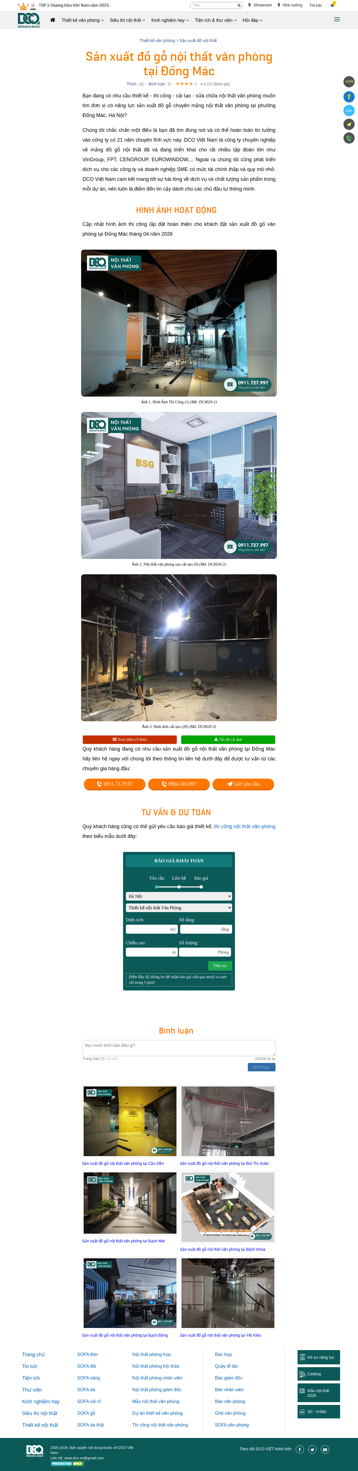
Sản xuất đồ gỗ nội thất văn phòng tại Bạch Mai (123, 1241)
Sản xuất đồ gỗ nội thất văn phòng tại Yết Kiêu (220, 1335)
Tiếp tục (220, 966)
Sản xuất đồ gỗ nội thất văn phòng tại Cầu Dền (123, 1163)
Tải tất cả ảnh (228, 739)
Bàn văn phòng (230, 1401)
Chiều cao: (152, 948)
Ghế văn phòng (230, 1413)
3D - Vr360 (316, 1411)
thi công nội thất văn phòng (244, 826)
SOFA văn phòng (232, 1425)
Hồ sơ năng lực (320, 1357)
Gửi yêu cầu (243, 784)
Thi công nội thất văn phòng (160, 1425)
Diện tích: (152, 925)
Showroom (260, 5)
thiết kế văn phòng (164, 1413)
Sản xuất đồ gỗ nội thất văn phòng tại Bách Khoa (222, 1249)
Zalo (349, 111)
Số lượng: (205, 948)
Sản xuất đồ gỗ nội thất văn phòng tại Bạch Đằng (125, 1335)
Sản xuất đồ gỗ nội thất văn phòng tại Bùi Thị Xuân (224, 1163)
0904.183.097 (179, 784)
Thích (131, 84)
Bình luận (157, 84)
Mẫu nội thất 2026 (318, 1393)
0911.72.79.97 (114, 784)
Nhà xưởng (290, 5)
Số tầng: (205, 925)
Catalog (314, 1374)
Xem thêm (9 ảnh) (130, 739)
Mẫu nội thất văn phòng (156, 1401)
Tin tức (315, 5)
